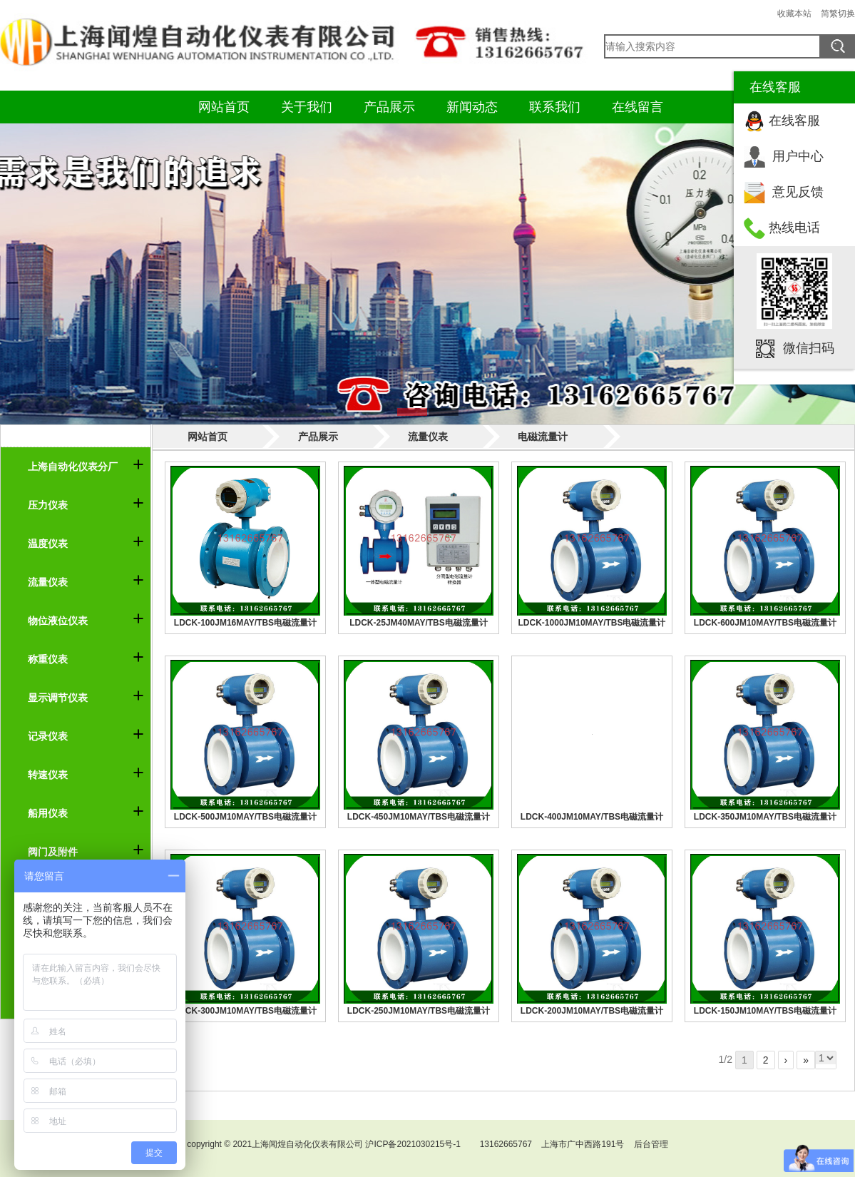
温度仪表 (48, 543)
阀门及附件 (53, 851)
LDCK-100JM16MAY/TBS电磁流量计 (245, 623)
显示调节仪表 (58, 697)
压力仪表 (48, 505)
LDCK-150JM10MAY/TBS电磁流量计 (765, 1011)
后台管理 (651, 1144)
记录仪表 (48, 736)
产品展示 (389, 107)
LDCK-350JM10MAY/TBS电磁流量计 (765, 817)
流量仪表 (48, 582)
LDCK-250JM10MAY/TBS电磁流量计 (418, 1011)
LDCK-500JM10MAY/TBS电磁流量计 (245, 817)
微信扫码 (808, 348)
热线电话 (794, 227)
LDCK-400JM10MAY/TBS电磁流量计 (592, 817)
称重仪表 (48, 659)
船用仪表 (48, 813)
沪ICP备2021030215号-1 (412, 1144)
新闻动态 (472, 107)
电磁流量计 (543, 436)
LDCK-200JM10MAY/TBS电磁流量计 (592, 1011)
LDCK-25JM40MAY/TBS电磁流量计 (418, 623)
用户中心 (798, 156)
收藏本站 (794, 14)
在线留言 (637, 107)
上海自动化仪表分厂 (73, 466)
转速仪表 (48, 774)
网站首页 (224, 107)
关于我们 (306, 107)
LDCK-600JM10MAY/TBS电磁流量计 (765, 623)
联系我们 (554, 107)
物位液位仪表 (58, 620)
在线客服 (794, 120)
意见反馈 (798, 192)
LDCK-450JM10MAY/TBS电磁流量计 (418, 817)
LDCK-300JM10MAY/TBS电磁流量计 (245, 1011)
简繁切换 (838, 14)
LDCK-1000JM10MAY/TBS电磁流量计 (592, 623)
